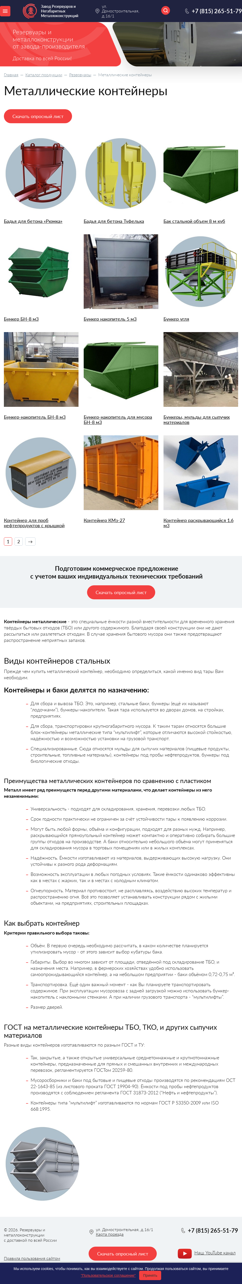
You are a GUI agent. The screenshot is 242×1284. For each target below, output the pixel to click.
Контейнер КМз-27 (104, 520)
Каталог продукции (43, 74)
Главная (11, 74)
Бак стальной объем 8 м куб (194, 221)
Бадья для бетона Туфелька (114, 221)
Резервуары (80, 74)
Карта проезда (110, 1234)
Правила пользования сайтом (32, 1258)
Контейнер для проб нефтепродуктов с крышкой (34, 523)
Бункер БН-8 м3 (21, 319)
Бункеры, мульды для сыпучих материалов (196, 419)
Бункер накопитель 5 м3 (110, 319)
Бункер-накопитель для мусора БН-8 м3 (118, 419)
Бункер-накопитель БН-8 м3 (35, 417)
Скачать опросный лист (37, 116)
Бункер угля (176, 319)
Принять (150, 1275)
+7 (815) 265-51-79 (217, 11)
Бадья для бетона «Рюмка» (33, 221)
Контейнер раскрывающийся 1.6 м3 (198, 523)
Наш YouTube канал (215, 1252)
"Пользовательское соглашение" (108, 1275)
